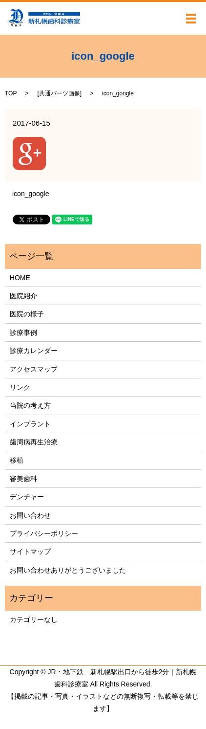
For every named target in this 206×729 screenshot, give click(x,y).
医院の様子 (27, 314)
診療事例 (23, 332)
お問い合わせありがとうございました (68, 570)
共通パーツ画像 (59, 93)
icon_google (30, 194)
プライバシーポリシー (44, 533)
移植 (16, 460)
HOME (20, 278)
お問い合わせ (30, 515)
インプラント (30, 424)
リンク (20, 387)
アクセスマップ (34, 369)
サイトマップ (30, 551)
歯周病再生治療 (34, 442)
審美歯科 (23, 479)
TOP (11, 93)
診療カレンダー (34, 350)
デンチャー (27, 497)
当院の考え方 (30, 405)
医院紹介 (23, 296)
